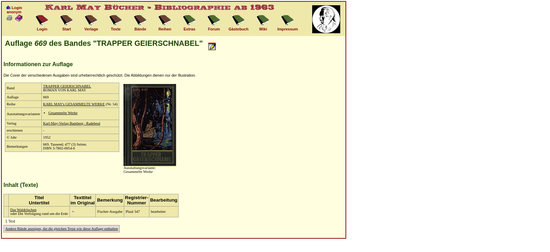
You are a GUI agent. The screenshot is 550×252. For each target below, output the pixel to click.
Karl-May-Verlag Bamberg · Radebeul (71, 123)
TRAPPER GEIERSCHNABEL (67, 86)
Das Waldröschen (23, 210)
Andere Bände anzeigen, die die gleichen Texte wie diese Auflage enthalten (61, 229)
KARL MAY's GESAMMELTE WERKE (74, 104)
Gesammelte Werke (63, 113)
